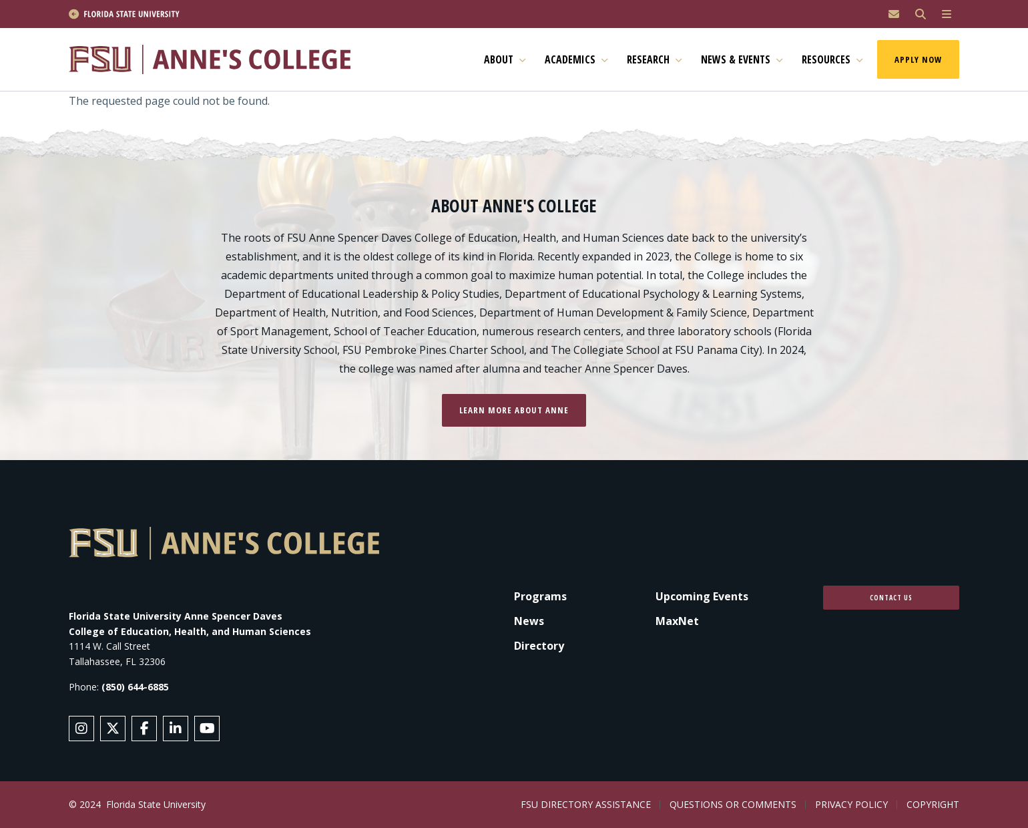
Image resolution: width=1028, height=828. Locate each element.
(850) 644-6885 (135, 686)
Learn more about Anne (514, 410)
